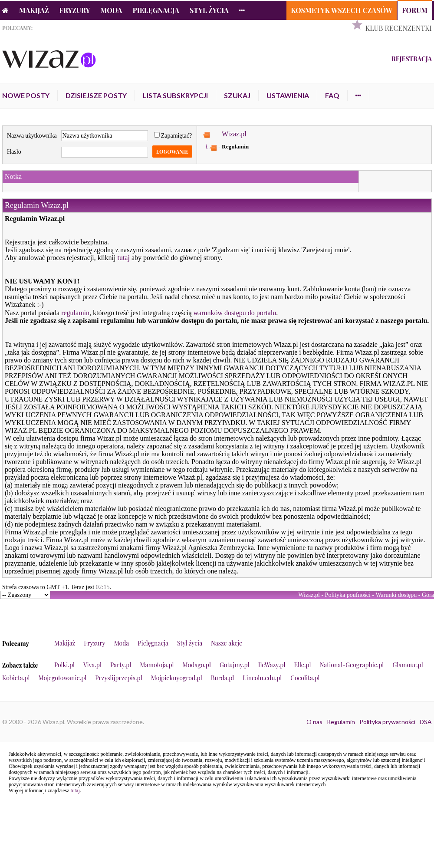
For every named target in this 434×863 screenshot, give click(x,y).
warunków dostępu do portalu (235, 312)
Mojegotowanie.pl (63, 678)
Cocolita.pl (304, 678)
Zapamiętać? (173, 135)
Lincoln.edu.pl (262, 678)
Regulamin (341, 721)
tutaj (123, 257)
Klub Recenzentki (398, 28)
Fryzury (74, 10)
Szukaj (237, 95)
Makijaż (34, 10)
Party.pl (120, 665)
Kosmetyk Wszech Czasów (341, 10)
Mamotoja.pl (157, 665)
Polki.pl (64, 665)
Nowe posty (25, 95)
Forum (414, 10)
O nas (314, 721)
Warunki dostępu (396, 595)
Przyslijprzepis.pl (118, 678)
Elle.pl (302, 665)
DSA (426, 721)
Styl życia (209, 10)
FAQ (332, 95)
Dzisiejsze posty (96, 95)
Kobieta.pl (16, 678)
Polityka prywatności (387, 721)
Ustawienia (287, 95)
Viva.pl (92, 665)
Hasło (14, 151)
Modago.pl (197, 665)
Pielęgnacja (155, 10)
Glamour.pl (407, 665)
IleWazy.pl (272, 665)
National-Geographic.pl (352, 665)
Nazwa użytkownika (32, 135)
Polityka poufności (348, 595)
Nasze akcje (226, 643)
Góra (428, 595)
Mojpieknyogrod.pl (176, 678)
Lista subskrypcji (175, 95)
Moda (111, 10)
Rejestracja (411, 59)
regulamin (75, 312)
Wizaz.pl (234, 134)
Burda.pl (222, 678)
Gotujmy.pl (235, 665)
